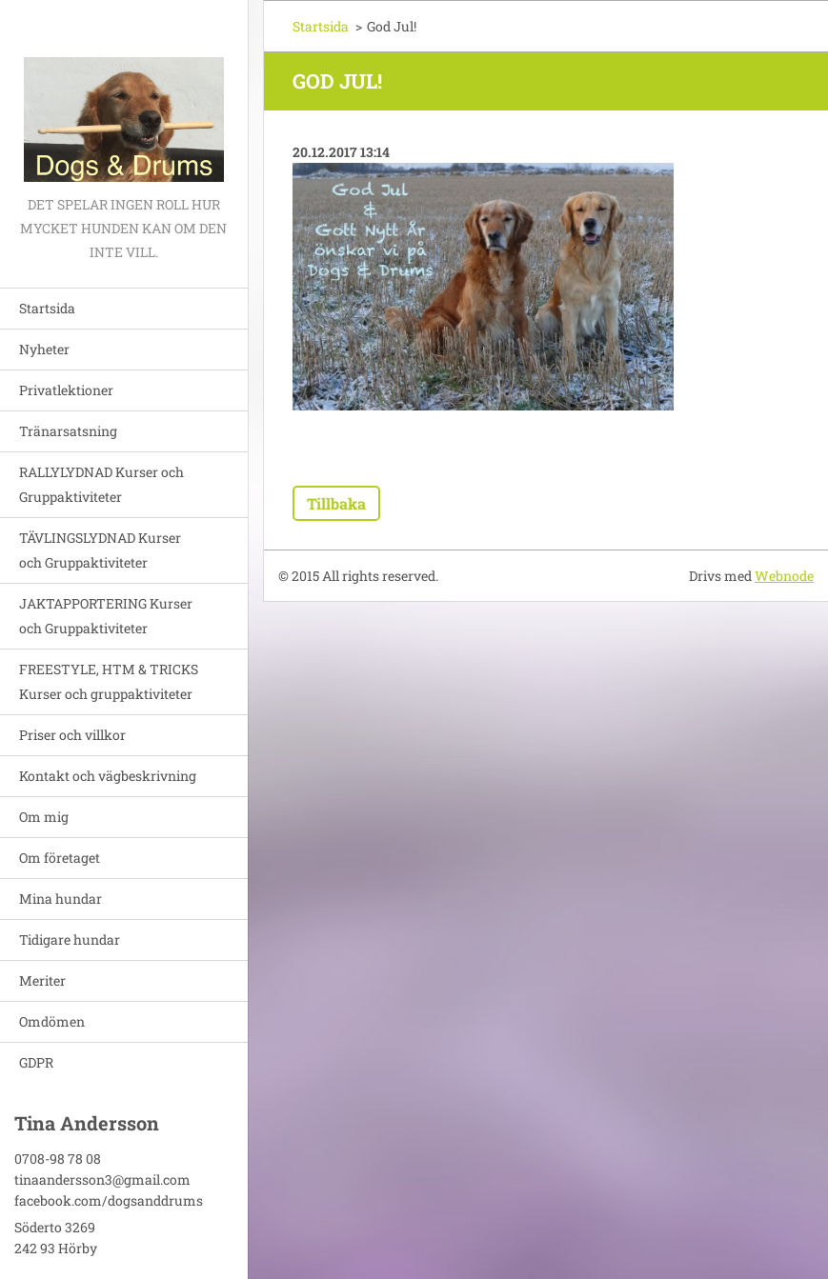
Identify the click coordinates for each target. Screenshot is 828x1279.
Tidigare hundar (69, 939)
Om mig (44, 817)
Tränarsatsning (68, 431)
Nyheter (44, 349)
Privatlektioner (66, 390)
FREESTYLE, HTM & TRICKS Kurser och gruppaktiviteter (108, 681)
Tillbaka (336, 503)
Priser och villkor (72, 735)
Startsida (47, 308)
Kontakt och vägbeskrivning (107, 776)
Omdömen (52, 1021)
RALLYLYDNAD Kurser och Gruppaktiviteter (101, 484)
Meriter (42, 980)
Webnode (784, 576)
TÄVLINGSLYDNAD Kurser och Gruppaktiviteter (100, 550)
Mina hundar (60, 898)
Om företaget (59, 858)
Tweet (434, 447)
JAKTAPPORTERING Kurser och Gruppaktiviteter (105, 615)
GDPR (36, 1062)
